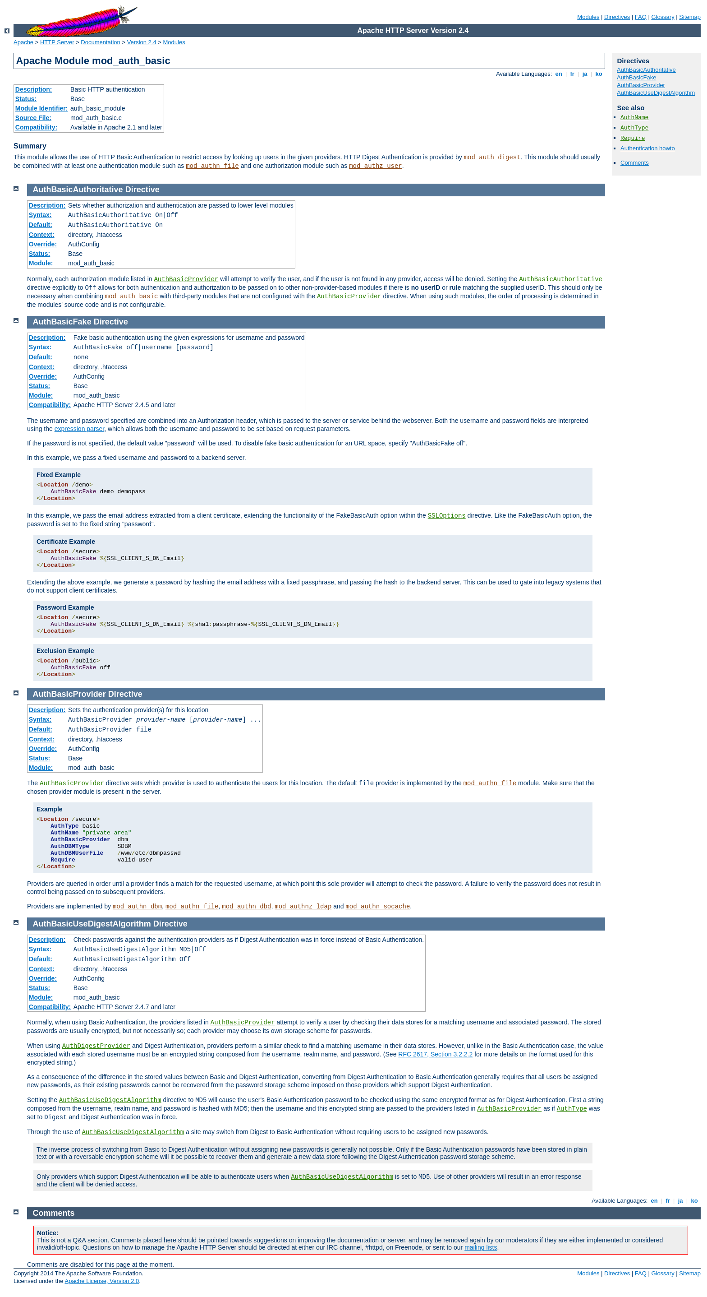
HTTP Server (57, 42)
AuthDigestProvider (96, 1046)
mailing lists (480, 1247)
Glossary (662, 17)
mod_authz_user (375, 166)
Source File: (33, 117)
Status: (26, 98)
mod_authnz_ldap (303, 906)
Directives (617, 17)
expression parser (80, 428)
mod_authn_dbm (137, 906)
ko (599, 73)
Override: (43, 244)
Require (632, 138)
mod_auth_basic (131, 296)
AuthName (634, 117)
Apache (23, 42)
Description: (33, 89)
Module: (41, 263)
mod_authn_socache (377, 906)
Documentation (100, 42)
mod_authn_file (212, 166)
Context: (42, 234)
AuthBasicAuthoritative (646, 69)
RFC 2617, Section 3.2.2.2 (435, 1054)
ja (585, 73)
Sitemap (690, 17)
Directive (142, 189)
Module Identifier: (41, 108)
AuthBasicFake (636, 77)
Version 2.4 (141, 42)
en (559, 73)
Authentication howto (647, 148)
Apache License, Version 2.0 (101, 1281)
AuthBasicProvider (641, 85)
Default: (40, 224)
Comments (634, 162)
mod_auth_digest (492, 157)
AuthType (634, 128)
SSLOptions (447, 515)
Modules (588, 17)
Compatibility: (36, 127)
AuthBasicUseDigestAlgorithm (656, 92)
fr (572, 73)
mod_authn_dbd (246, 906)
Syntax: (40, 214)
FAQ (641, 17)
